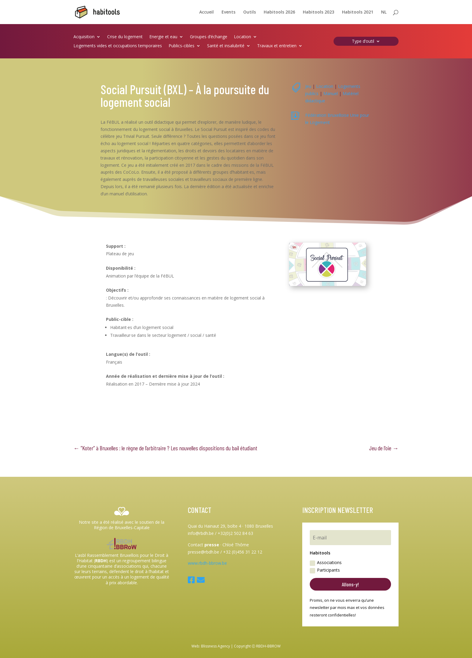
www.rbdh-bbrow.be (207, 563)
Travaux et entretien (277, 46)
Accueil (206, 12)
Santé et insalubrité (225, 46)
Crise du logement (125, 37)
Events (228, 12)
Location (242, 37)
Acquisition (84, 37)
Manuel (330, 93)
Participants (325, 570)
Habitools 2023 (318, 12)
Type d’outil (363, 41)
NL (384, 12)
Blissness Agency (215, 646)
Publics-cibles (181, 46)
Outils (249, 12)
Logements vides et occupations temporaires (117, 46)
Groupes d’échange (208, 37)
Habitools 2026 (279, 12)
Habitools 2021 (357, 12)
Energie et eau (163, 37)
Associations (326, 563)
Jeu (308, 86)
